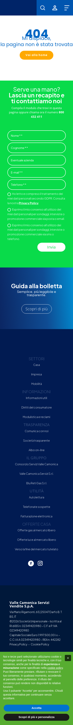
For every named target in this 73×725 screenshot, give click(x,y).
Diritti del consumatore (36, 407)
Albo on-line (37, 450)
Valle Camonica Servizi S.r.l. (36, 473)
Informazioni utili (36, 398)
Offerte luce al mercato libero (36, 539)
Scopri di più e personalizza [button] (36, 717)
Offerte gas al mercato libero (36, 530)
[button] (68, 658)
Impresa (36, 374)
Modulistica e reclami (36, 417)
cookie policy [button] (55, 667)
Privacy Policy (29, 203)
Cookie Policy (40, 644)
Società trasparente (36, 440)
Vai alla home (36, 55)
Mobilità (36, 383)
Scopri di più (37, 308)
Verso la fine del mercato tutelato (36, 549)
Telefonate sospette (36, 506)
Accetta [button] (36, 708)
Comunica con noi (36, 431)
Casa (36, 364)
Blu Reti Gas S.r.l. (36, 483)
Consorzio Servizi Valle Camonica (36, 464)
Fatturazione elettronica (36, 516)
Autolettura (36, 497)
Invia (51, 247)
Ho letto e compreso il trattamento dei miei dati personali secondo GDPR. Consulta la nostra (36, 198)
